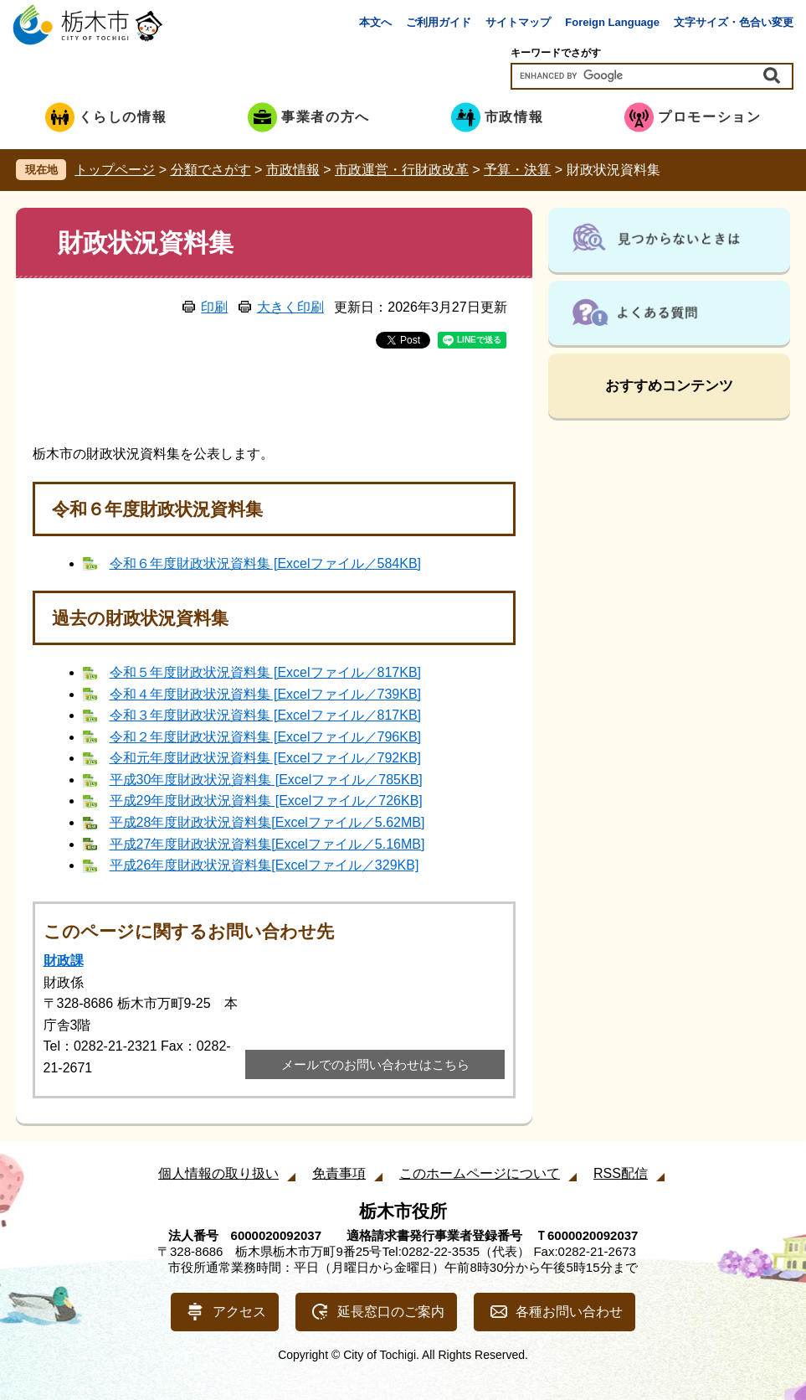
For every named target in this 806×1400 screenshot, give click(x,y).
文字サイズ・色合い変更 (733, 22)
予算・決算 (517, 170)
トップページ (114, 170)
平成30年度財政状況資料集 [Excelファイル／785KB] (266, 779)
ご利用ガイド (438, 22)
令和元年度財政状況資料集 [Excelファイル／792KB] (266, 758)
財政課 (64, 960)
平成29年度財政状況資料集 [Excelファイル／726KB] (266, 800)
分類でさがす (211, 170)
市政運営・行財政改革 (402, 170)
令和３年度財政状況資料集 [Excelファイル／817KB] (266, 715)
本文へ (375, 22)
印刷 (214, 307)
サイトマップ (518, 22)
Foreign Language (612, 22)
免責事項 (339, 1173)
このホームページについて (479, 1173)
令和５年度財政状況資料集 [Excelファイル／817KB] (266, 672)
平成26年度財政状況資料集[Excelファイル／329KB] (264, 865)
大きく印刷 (290, 307)
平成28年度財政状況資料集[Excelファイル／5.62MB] (267, 822)
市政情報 (293, 170)
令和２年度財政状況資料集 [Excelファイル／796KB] (266, 737)
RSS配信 (620, 1173)
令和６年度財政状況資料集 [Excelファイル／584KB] (266, 563)
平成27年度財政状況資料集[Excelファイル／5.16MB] (267, 844)
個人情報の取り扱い (218, 1173)
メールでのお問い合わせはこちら (375, 1064)
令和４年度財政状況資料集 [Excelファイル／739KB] (266, 694)
